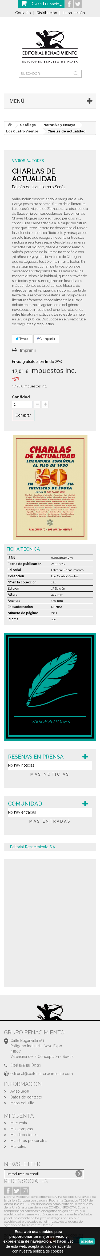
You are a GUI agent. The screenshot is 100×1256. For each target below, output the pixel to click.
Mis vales (18, 1146)
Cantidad (21, 397)
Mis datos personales (28, 1141)
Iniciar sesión (74, 13)
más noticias (50, 774)
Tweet (22, 339)
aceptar (87, 1241)
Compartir (46, 339)
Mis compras (21, 1129)
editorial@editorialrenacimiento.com (41, 1073)
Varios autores (28, 161)
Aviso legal (19, 1091)
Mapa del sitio (22, 1103)
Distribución (47, 13)
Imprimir (28, 350)
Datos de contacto (26, 1097)
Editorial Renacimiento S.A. (33, 847)
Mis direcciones (24, 1135)
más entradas (50, 821)
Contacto (23, 13)
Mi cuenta (18, 1123)
